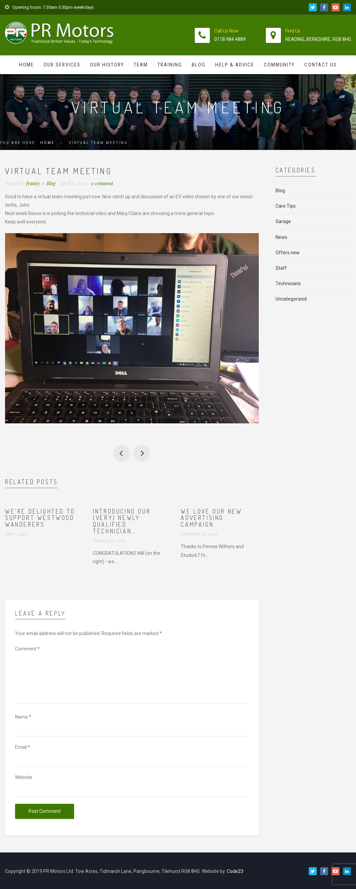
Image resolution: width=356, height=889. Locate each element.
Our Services (62, 65)
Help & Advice (234, 65)
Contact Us (320, 65)
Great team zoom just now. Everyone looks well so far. (141, 453)
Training (170, 65)
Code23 (235, 871)
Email (22, 747)
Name (23, 717)
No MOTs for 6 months (121, 453)
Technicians (288, 283)
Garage (283, 221)
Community (279, 65)
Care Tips (286, 206)
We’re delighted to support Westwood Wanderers (40, 518)
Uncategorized (291, 299)
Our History (107, 65)
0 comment (102, 183)
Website (23, 777)
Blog (198, 65)
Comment (27, 648)
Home (26, 65)
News (281, 237)
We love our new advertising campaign (211, 518)
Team (141, 65)
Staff (281, 268)
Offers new (288, 252)
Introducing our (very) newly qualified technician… (122, 521)
